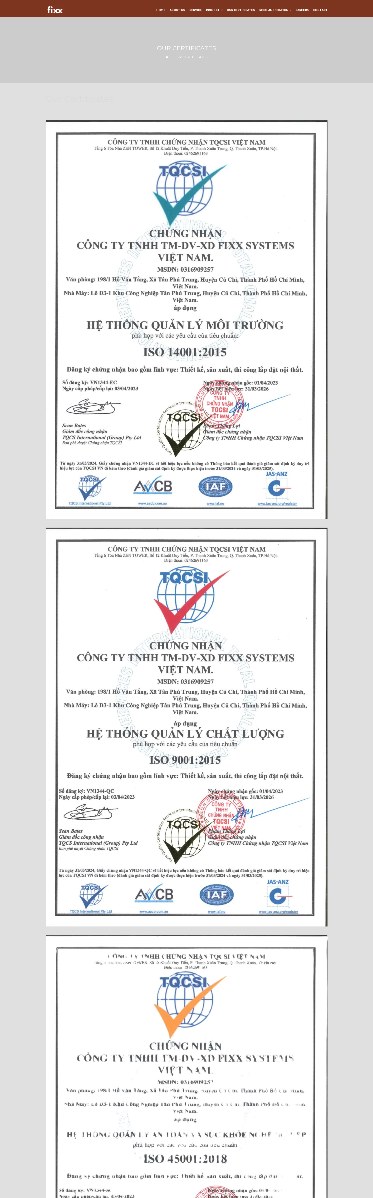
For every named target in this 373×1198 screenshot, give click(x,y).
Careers (302, 10)
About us (177, 10)
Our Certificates (241, 10)
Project (213, 10)
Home (160, 10)
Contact (320, 10)
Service (195, 10)
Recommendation (273, 10)
